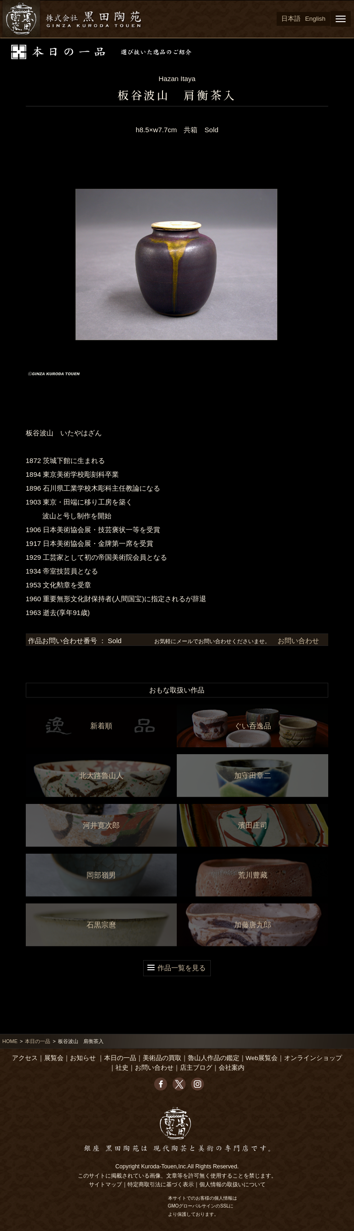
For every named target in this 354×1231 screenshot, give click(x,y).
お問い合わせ (297, 641)
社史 (122, 1067)
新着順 (101, 726)
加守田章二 (252, 776)
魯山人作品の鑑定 (213, 1058)
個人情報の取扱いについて (232, 1184)
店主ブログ (196, 1067)
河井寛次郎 (101, 825)
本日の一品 (37, 1041)
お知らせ (83, 1058)
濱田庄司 (252, 825)
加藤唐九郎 (252, 925)
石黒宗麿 (101, 925)
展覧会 (54, 1058)
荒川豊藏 (252, 875)
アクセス (25, 1058)
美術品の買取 (162, 1058)
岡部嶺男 (101, 875)
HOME (9, 1041)
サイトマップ (105, 1184)
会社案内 (231, 1067)
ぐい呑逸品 (252, 726)
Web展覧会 (262, 1058)
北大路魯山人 (101, 776)
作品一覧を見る (181, 968)
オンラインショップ (313, 1058)
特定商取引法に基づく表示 (161, 1184)
